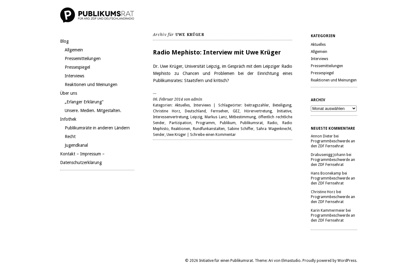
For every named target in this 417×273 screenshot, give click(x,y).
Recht (70, 136)
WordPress (346, 260)
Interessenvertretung (170, 117)
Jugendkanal (76, 145)
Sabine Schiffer (241, 129)
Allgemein (74, 49)
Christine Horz (166, 111)
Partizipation (180, 123)
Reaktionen (180, 129)
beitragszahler (257, 105)
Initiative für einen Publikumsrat (226, 260)
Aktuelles (182, 105)
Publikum (228, 123)
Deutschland (195, 111)
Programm (205, 123)
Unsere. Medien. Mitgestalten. (93, 110)
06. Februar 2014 (168, 99)
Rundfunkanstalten (209, 129)
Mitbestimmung (242, 117)
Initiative (284, 111)
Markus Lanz (216, 117)
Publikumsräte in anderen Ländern (97, 127)
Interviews (74, 75)
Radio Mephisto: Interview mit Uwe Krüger (217, 52)
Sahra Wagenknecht (273, 129)
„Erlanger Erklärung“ (84, 101)
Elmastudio (291, 260)
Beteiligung (282, 105)
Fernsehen (219, 111)
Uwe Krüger (176, 134)
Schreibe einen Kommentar (213, 134)
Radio (272, 123)
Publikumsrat (251, 123)
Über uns (68, 93)
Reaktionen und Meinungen (91, 84)
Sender (159, 134)
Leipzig (196, 117)
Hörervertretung (258, 111)
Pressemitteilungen (83, 58)
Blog (64, 41)
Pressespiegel (77, 67)
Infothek (68, 119)
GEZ (236, 111)
